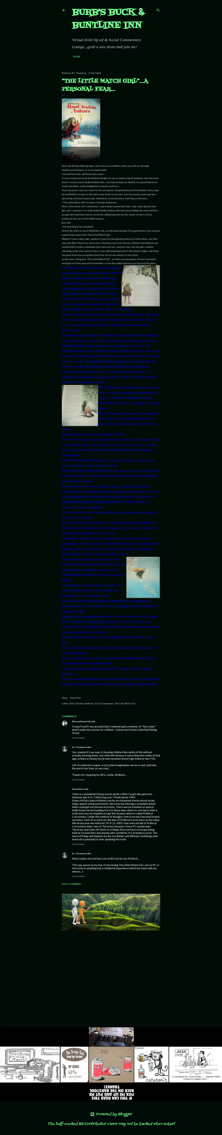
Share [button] (64, 698)
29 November (78, 876)
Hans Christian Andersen (81, 703)
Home (76, 56)
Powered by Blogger (111, 1114)
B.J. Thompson (79, 747)
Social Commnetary (104, 703)
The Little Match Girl (125, 703)
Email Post (75, 698)
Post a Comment (71, 884)
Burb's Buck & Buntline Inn (108, 19)
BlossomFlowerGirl (81, 721)
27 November (78, 737)
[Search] (158, 9)
